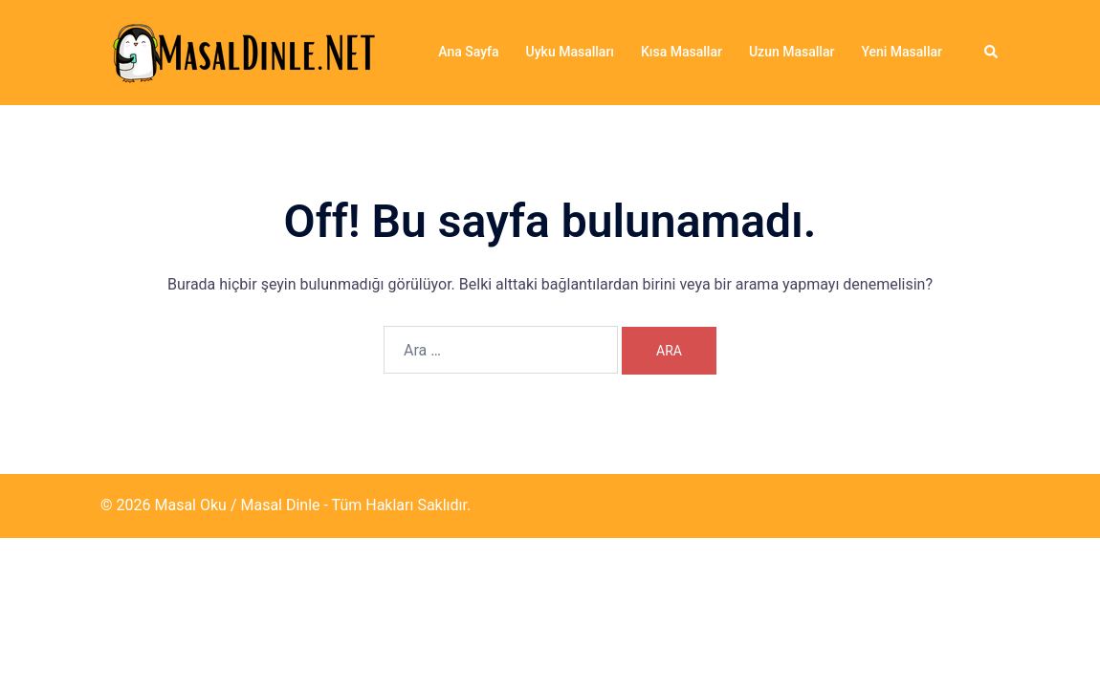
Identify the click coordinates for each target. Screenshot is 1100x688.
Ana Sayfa (468, 51)
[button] (992, 52)
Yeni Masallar (901, 51)
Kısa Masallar (681, 51)
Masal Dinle (279, 505)
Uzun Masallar (791, 51)
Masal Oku (190, 505)
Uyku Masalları (570, 51)
